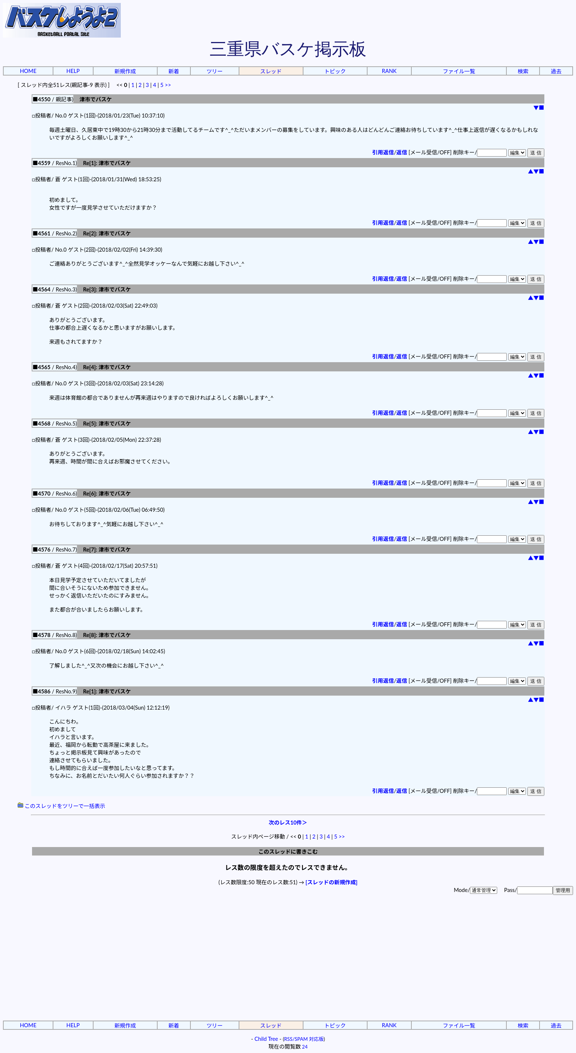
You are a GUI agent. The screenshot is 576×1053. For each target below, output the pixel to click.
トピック (335, 71)
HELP (73, 71)
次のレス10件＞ (288, 822)
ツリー (215, 71)
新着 (173, 71)
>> (168, 85)
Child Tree (266, 1039)
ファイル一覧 (459, 71)
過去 (556, 71)
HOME (28, 71)
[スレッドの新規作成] (332, 882)
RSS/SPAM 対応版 (304, 1039)
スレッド (271, 71)
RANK (389, 71)
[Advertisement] (288, 963)
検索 (522, 71)
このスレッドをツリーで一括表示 (61, 806)
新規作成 (125, 71)
